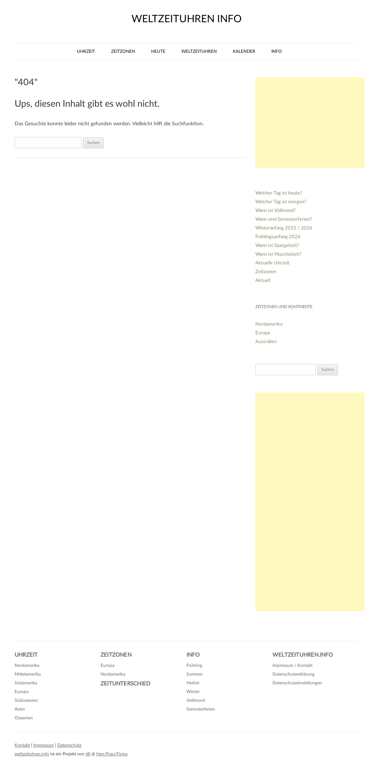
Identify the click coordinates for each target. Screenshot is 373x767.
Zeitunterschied (125, 684)
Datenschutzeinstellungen (297, 683)
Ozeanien (24, 718)
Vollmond (195, 700)
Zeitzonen (123, 51)
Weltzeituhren (199, 51)
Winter (193, 691)
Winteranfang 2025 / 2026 (284, 228)
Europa (262, 333)
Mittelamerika (28, 674)
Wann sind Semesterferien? (283, 219)
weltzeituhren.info (32, 754)
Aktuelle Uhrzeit (272, 263)
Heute (158, 51)
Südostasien (26, 700)
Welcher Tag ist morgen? (280, 202)
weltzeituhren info (186, 19)
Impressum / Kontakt (292, 665)
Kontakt (22, 745)
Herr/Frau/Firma (111, 754)
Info (276, 51)
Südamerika (26, 683)
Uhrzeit (86, 51)
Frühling (194, 665)
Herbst (192, 683)
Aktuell (262, 280)
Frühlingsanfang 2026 (278, 237)
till (88, 754)
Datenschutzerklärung (293, 674)
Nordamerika (268, 324)
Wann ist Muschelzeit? (278, 254)
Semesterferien (200, 709)
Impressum (43, 745)
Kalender (244, 51)
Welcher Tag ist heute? (278, 193)
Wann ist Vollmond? (275, 210)
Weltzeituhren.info (302, 655)
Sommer (194, 674)
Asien (20, 709)
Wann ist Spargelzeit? (277, 245)
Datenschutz (69, 745)
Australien (265, 341)
